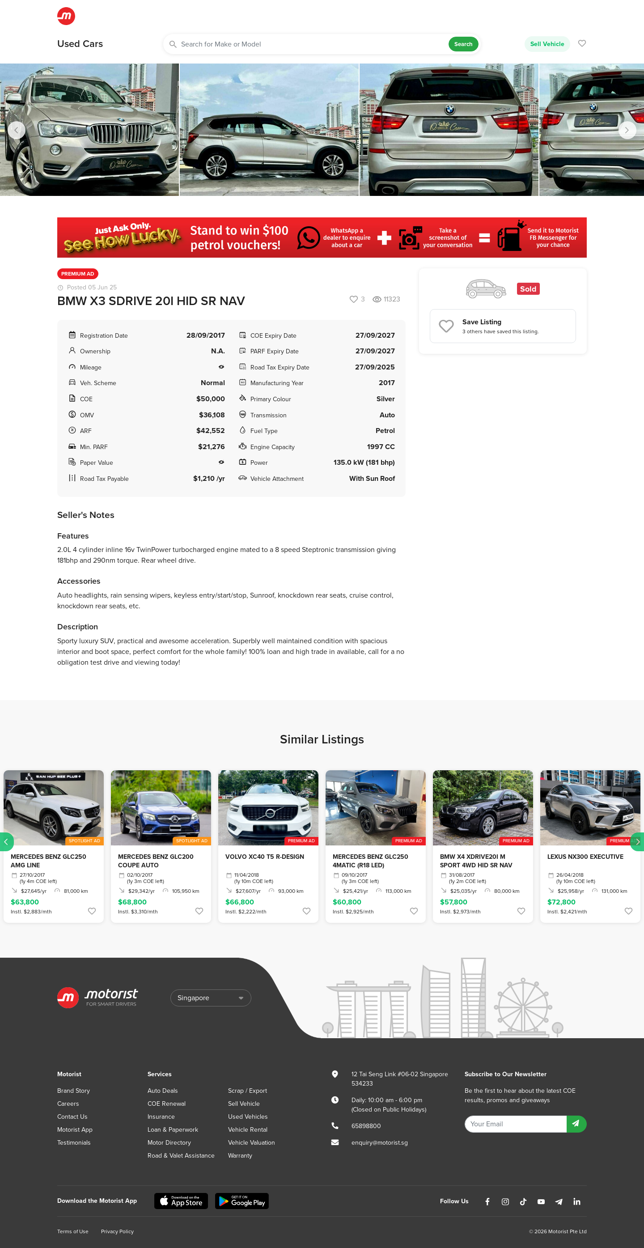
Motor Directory (169, 1142)
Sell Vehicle (547, 43)
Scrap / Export (247, 1091)
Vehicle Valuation (251, 1142)
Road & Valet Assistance (181, 1155)
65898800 (366, 1126)
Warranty (240, 1155)
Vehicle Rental (247, 1129)
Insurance (161, 1117)
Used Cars (80, 44)
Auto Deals (163, 1091)
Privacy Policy (117, 1231)
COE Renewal (167, 1104)
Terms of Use (73, 1231)
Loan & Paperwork (173, 1129)
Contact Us (72, 1117)
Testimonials (74, 1142)
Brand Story (73, 1091)
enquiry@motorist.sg (380, 1142)
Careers (68, 1104)
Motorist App (75, 1129)
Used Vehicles (248, 1117)
